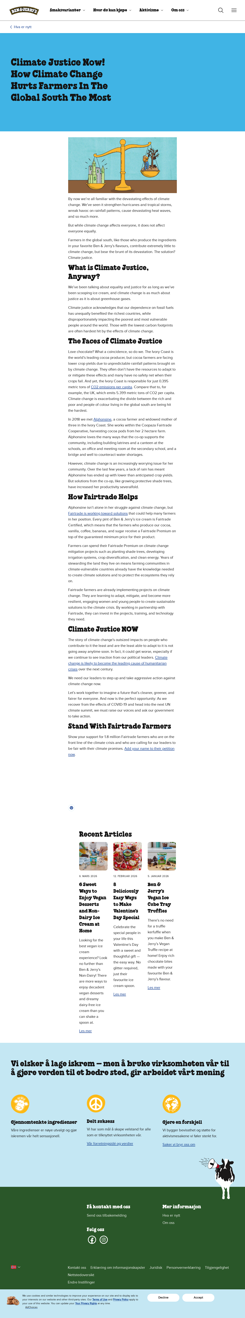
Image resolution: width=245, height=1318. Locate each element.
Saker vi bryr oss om (179, 1144)
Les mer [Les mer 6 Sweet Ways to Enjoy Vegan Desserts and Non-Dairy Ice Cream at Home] (85, 1031)
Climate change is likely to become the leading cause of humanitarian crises (117, 663)
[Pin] (71, 808)
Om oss (178, 10)
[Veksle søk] (221, 10)
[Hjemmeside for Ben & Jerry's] (24, 10)
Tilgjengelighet (217, 1267)
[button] (15, 1267)
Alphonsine (102, 419)
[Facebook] (92, 1240)
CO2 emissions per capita (111, 387)
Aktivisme (149, 10)
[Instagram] (104, 1240)
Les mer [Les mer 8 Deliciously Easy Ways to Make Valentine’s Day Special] (119, 994)
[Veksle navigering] (234, 10)
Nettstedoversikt (81, 1275)
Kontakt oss (77, 1267)
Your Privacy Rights (86, 1303)
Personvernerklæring (183, 1267)
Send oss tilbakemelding (106, 1215)
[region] (122, 1303)
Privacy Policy (120, 1299)
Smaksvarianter (65, 10)
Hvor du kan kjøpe (110, 10)
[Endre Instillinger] (151, 1282)
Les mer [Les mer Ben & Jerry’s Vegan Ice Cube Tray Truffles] (154, 987)
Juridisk (156, 1267)
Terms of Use (99, 1299)
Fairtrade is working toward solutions (98, 513)
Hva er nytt (23, 27)
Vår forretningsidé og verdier (110, 1143)
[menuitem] (66, 10)
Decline (163, 1297)
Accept (198, 1297)
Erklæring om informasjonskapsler (118, 1267)
